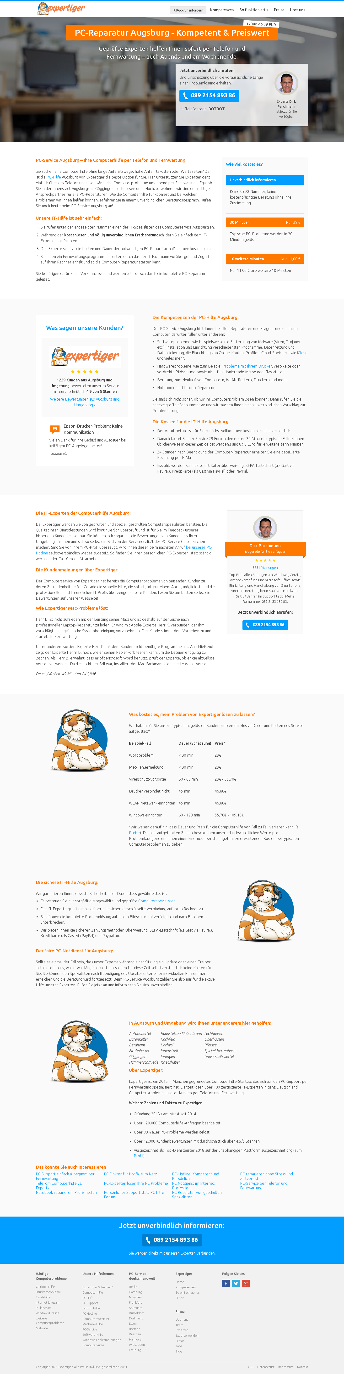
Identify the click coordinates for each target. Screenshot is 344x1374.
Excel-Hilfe (43, 1297)
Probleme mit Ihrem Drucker (247, 366)
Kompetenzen (222, 10)
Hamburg (135, 1292)
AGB (250, 1366)
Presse (180, 1340)
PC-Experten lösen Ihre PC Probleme (136, 1183)
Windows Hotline (47, 1313)
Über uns (297, 10)
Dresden (135, 1334)
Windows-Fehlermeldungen (101, 1339)
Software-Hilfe (92, 1334)
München (135, 1297)
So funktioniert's (254, 10)
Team (179, 1324)
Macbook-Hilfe (92, 1324)
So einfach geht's (187, 1292)
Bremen (134, 1328)
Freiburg (135, 1350)
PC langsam (44, 1307)
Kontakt (302, 1366)
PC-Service (89, 1329)
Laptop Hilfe (91, 1308)
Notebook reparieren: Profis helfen (66, 1192)
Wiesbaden (137, 1344)
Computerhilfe (92, 1292)
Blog (179, 1351)
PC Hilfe (87, 1297)
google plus (246, 1283)
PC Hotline (89, 1313)
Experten (182, 1330)
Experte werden (187, 1335)
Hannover (136, 1339)
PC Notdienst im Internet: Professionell (193, 1185)
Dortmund (136, 1318)
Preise (279, 10)
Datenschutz (265, 1366)
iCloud (302, 353)
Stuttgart (135, 1307)
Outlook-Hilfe (45, 1286)
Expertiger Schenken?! (97, 1287)
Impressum (285, 1366)
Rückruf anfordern (188, 10)
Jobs (179, 1346)
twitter (236, 1283)
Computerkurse (93, 1345)
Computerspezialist (95, 1318)
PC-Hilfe (54, 177)
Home (180, 1282)
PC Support (90, 1303)
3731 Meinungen (265, 567)
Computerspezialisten (157, 901)
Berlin (133, 1286)
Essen (133, 1323)
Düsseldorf (136, 1313)
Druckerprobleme (48, 1292)
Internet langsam (47, 1302)
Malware (42, 1328)
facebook (226, 1283)
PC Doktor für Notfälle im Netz (130, 1174)
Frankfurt (135, 1302)
